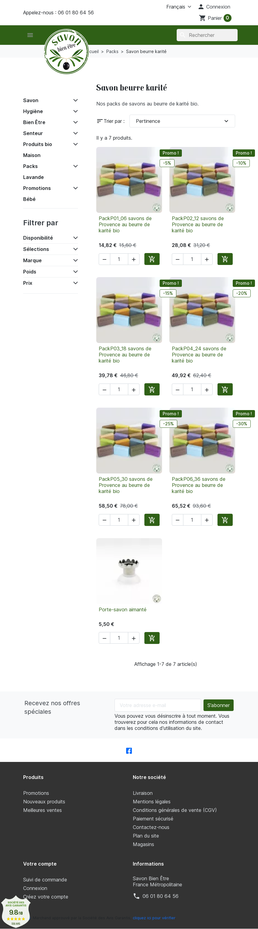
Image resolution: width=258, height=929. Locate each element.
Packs (30, 166)
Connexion (35, 888)
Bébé (29, 199)
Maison (32, 155)
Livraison (143, 793)
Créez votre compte (45, 897)
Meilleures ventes (42, 810)
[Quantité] (119, 259)
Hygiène (33, 111)
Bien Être (34, 122)
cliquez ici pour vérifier (154, 918)
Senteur (33, 133)
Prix (27, 283)
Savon (30, 100)
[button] (214, 6)
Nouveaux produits (44, 802)
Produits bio (37, 144)
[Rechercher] (206, 35)
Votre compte (40, 864)
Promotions (37, 188)
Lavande (33, 177)
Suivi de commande (45, 880)
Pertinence (183, 121)
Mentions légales (152, 802)
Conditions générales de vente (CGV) (175, 810)
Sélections (36, 249)
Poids (29, 272)
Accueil (36, 86)
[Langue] (171, 6)
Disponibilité (38, 238)
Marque (32, 260)
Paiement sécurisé (153, 819)
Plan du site (146, 836)
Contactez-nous (151, 827)
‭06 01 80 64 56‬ (160, 896)
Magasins (143, 844)
